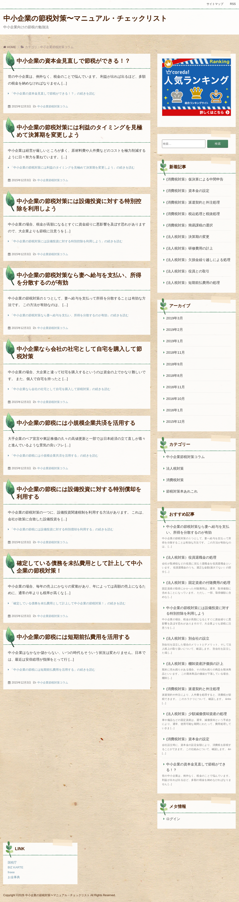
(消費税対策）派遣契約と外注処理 (193, 202)
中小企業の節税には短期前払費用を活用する (73, 637)
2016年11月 (175, 387)
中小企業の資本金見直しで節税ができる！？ (73, 61)
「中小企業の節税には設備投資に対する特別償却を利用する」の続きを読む (61, 529)
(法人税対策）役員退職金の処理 (191, 557)
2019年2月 (174, 329)
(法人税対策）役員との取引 (187, 271)
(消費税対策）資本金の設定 (187, 191)
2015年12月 (175, 421)
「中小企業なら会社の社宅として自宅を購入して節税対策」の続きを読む (60, 389)
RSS (233, 4)
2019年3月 (174, 318)
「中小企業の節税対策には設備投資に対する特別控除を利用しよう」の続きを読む (66, 241)
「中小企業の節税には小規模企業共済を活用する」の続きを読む (54, 455)
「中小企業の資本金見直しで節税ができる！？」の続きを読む (52, 93)
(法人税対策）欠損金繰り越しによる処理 (198, 260)
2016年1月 (174, 410)
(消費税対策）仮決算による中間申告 (194, 179)
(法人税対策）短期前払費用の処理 (193, 283)
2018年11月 (175, 352)
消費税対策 (175, 480)
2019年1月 (174, 341)
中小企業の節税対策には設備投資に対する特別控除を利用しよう (197, 610)
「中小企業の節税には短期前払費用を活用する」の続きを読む (52, 669)
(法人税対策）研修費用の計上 (189, 248)
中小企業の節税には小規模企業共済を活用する (76, 423)
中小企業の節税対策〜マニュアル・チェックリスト (85, 18)
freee (11, 872)
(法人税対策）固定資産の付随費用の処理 (198, 583)
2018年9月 (174, 364)
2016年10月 (175, 399)
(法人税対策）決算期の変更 (187, 237)
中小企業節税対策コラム (52, 106)
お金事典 (14, 877)
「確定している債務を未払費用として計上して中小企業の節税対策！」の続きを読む (68, 603)
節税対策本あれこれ (182, 491)
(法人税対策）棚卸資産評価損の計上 (194, 664)
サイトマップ (215, 4)
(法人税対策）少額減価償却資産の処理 (196, 714)
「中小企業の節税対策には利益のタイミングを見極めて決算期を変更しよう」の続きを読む (72, 167)
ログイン (173, 819)
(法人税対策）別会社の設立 (187, 638)
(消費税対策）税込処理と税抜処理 (193, 214)
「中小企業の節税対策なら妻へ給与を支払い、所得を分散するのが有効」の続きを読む (69, 315)
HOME (9, 47)
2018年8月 (174, 375)
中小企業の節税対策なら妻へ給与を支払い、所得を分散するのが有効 (197, 529)
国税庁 (12, 862)
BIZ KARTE (15, 867)
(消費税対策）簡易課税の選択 (189, 225)
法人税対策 (175, 468)
